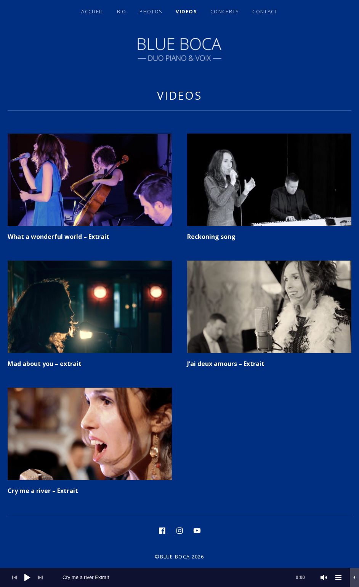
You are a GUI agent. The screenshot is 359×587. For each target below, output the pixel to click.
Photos (150, 11)
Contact (264, 11)
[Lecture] (27, 577)
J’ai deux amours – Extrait (225, 364)
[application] (179, 577)
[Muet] (324, 577)
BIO (122, 11)
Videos (186, 11)
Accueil (92, 11)
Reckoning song (211, 236)
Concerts (224, 11)
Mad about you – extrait (45, 364)
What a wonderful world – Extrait (58, 236)
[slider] (187, 577)
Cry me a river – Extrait (43, 491)
